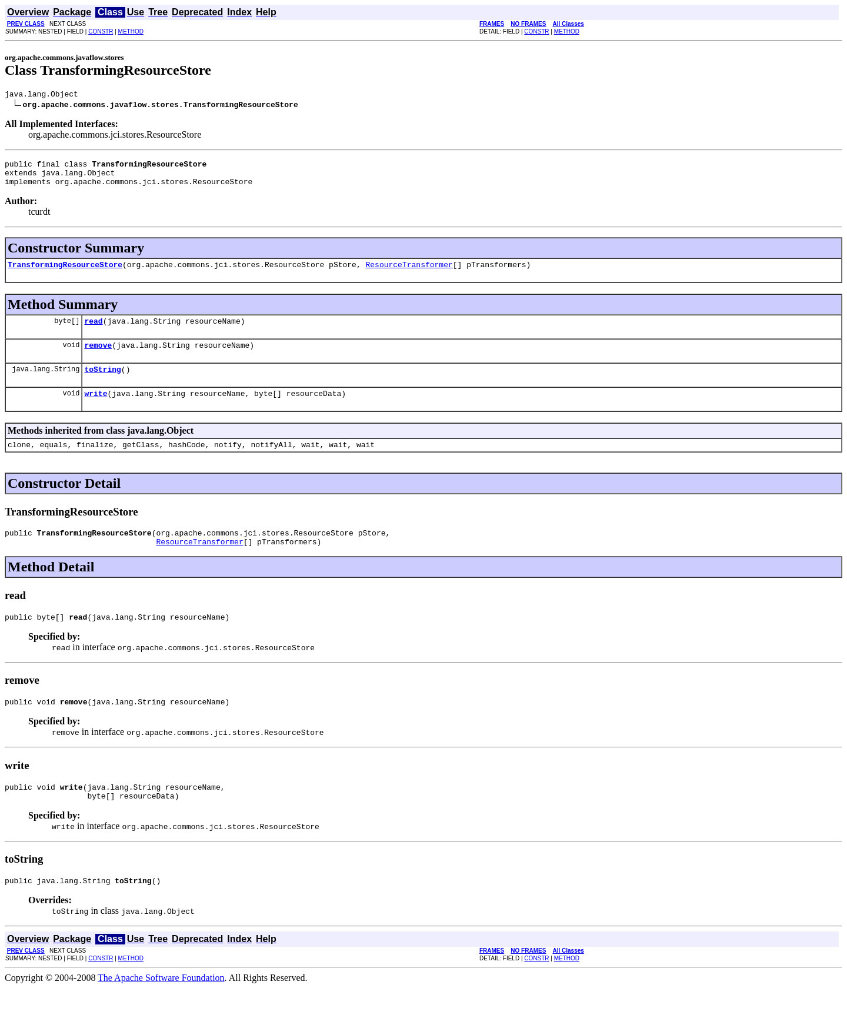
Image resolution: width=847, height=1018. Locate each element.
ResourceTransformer (408, 273)
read (93, 331)
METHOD (131, 31)
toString (102, 383)
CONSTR (100, 31)
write (95, 409)
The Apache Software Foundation (161, 1008)
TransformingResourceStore (65, 273)
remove (98, 357)
